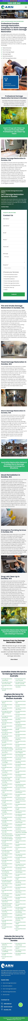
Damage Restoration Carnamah (7, 771)
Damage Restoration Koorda (7, 927)
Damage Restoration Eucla (7, 957)
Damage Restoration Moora (20, 741)
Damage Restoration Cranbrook (7, 808)
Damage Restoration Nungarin (20, 795)
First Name (6, 219)
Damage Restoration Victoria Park (20, 868)
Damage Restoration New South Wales (7, 682)
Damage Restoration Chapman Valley (7, 778)
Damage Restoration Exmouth (7, 861)
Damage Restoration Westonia (20, 894)
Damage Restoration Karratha (7, 907)
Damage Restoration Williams (20, 901)
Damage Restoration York (20, 929)
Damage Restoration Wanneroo (20, 884)
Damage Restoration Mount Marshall (20, 755)
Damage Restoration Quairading (20, 818)
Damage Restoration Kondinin (7, 924)
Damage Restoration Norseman (20, 954)
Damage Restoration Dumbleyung (7, 844)
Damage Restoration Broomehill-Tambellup (7, 748)
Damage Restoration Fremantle (7, 864)
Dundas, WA (7, 1010)
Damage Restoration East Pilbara (7, 854)
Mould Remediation (9, 279)
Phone (5, 239)
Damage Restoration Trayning (20, 861)
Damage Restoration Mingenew (20, 738)
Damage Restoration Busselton (7, 758)
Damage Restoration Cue (7, 814)
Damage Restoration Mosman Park (20, 748)
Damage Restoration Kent (7, 917)
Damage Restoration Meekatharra (20, 725)
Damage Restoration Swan (20, 848)
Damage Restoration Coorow (7, 798)
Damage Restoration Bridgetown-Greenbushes (7, 737)
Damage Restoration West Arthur (20, 891)
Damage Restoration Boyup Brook (7, 733)
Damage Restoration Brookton (7, 741)
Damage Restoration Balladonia (7, 944)
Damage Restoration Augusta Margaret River (7, 713)
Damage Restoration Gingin (7, 867)
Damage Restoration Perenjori (20, 801)
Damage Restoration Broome (7, 744)
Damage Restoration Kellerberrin (7, 914)
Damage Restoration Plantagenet (20, 811)
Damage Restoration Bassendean (7, 716)
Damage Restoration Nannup (20, 771)
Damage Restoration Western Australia (20, 682)
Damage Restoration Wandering (20, 881)
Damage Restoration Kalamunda (7, 901)
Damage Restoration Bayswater (7, 720)
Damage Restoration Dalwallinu (7, 821)
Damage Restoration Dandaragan (7, 824)
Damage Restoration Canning (7, 764)
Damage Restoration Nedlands (20, 781)
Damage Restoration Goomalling (7, 874)
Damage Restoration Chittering (7, 781)
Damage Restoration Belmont (7, 723)
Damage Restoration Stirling (20, 841)
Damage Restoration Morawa (20, 745)
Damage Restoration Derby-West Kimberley (7, 834)
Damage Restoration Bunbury (7, 754)
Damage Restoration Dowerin (7, 841)
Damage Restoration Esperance (7, 857)
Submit (14, 294)
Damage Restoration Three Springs (20, 854)
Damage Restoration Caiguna (7, 947)
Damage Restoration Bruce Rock (7, 751)
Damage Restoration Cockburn (7, 788)
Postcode (6, 246)
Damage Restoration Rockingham (20, 825)
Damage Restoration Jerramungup (7, 894)
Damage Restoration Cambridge (7, 761)
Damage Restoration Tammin (20, 851)
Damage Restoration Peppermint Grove (20, 798)
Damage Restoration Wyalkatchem (20, 914)
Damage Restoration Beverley (7, 726)
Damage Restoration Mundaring (20, 761)
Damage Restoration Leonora (20, 715)
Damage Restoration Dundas (7, 847)
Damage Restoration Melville (20, 728)
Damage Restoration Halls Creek (7, 884)
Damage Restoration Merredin (20, 735)
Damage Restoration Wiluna (20, 904)
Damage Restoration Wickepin (20, 898)
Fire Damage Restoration (11, 276)
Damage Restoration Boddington (7, 730)
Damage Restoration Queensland (7, 679)
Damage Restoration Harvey (7, 887)
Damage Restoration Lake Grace (20, 708)
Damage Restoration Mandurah (20, 718)
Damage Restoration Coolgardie (7, 794)
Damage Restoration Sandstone (20, 828)
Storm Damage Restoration (11, 281)
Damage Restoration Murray (20, 768)
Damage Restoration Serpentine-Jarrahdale (21, 831)
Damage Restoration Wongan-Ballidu (20, 908)
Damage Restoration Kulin (20, 702)
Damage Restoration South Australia (20, 679)
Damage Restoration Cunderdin (7, 818)
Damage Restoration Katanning (7, 911)
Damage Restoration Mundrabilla (20, 950)
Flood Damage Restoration (9, 991)
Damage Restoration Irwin (7, 891)
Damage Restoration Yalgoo (20, 922)
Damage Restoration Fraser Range (20, 944)
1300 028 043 (14, 3)
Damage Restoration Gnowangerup (7, 871)
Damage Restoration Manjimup (20, 722)
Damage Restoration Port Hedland (20, 815)
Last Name (6, 225)
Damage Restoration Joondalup (7, 897)
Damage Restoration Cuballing (7, 811)
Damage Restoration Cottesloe (7, 804)
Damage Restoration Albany (7, 702)
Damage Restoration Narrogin (20, 778)
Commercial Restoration (10, 274)
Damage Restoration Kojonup (7, 921)
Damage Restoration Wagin (20, 878)
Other (5, 289)
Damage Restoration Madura (20, 947)
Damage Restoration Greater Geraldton (7, 881)
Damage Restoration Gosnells (7, 877)
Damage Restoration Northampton (20, 791)
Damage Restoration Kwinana (20, 705)
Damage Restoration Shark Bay (20, 834)
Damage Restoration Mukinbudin (20, 758)
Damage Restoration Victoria (7, 689)
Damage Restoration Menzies (20, 731)
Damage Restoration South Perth (20, 838)
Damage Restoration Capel (7, 768)
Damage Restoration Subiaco (20, 844)
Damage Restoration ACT (7, 686)
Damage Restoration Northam (20, 788)
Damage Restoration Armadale (7, 705)
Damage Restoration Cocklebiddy (7, 950)
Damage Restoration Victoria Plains (20, 871)
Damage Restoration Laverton (20, 712)
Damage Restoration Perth (20, 805)
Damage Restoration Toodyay (20, 858)
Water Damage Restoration (11, 283)
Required (6, 265)
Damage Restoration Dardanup (7, 828)
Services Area (6, 994)
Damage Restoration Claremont (7, 784)
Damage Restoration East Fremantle (7, 851)
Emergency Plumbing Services (12, 285)
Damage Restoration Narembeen (20, 775)
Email (5, 232)
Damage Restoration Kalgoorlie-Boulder (7, 904)
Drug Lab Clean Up (9, 287)
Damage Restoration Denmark (7, 831)
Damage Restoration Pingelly (20, 808)
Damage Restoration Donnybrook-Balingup (7, 837)
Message (5, 253)
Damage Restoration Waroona (20, 888)
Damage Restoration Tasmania (20, 686)
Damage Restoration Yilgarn (20, 926)
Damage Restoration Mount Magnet (20, 751)
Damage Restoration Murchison (20, 765)
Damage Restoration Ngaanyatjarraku (20, 785)
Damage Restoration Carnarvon (7, 774)
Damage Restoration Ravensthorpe (20, 821)
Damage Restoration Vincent (20, 874)
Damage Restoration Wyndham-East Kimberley (20, 919)
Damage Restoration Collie (7, 791)
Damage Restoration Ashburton (7, 708)
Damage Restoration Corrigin (7, 801)
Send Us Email (8, 1007)
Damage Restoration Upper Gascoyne (20, 864)
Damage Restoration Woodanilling (20, 911)
